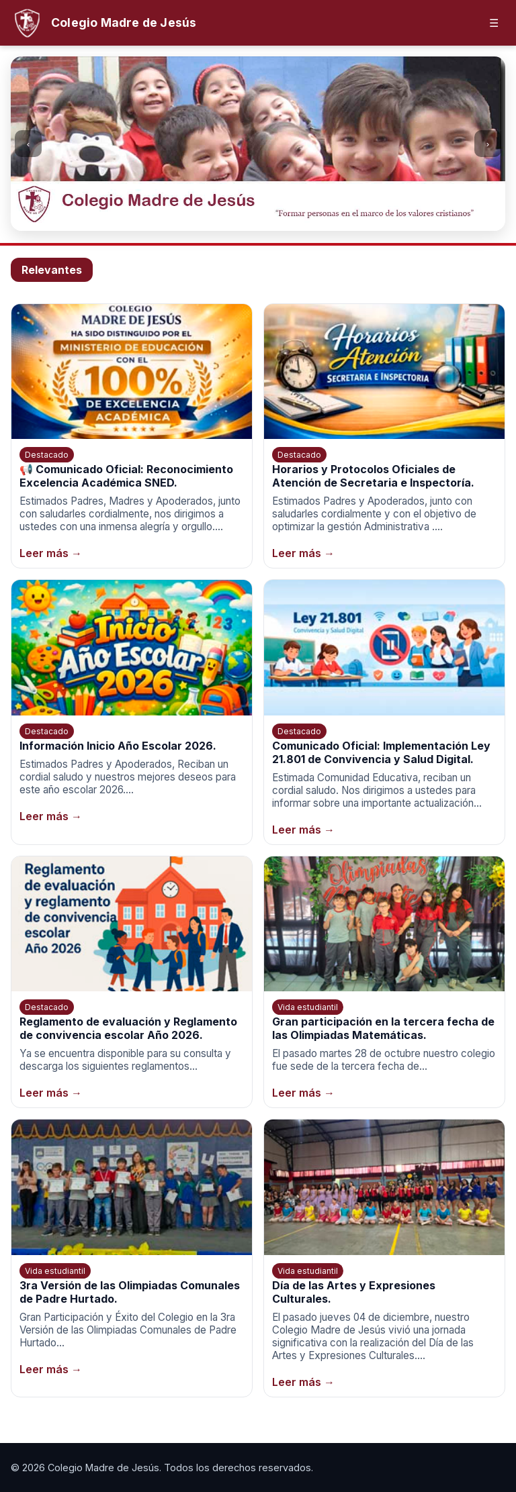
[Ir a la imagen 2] (251, 219)
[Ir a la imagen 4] (278, 219)
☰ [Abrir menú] (494, 23)
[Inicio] (103, 23)
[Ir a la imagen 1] (238, 219)
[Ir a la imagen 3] (265, 219)
